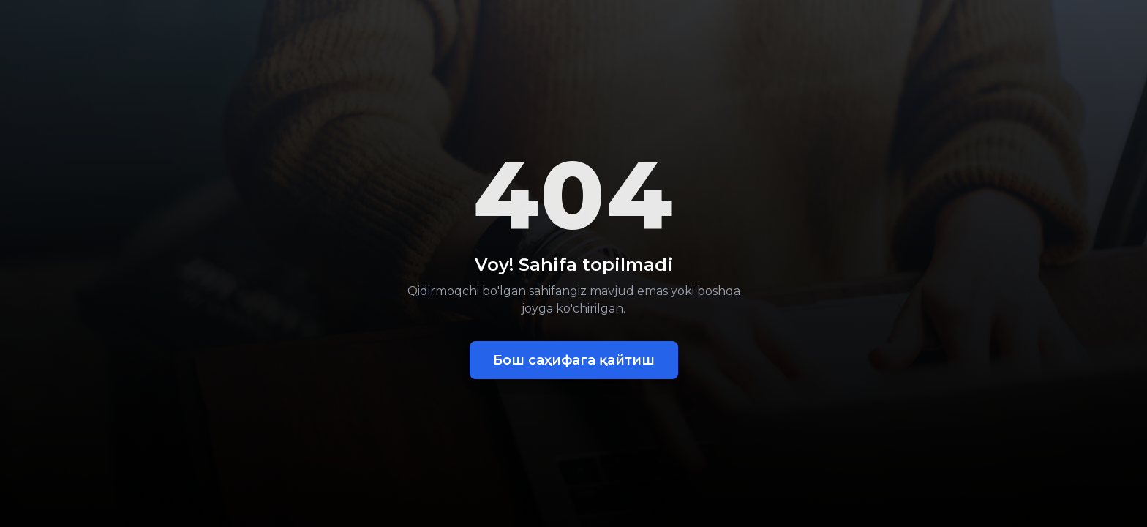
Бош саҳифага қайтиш (574, 360)
